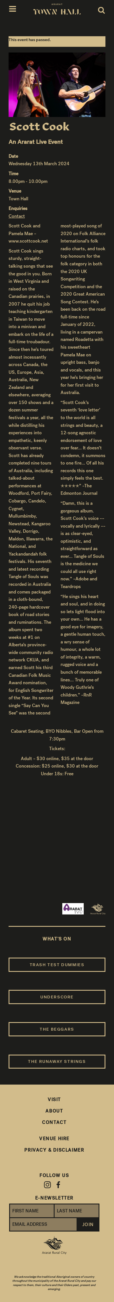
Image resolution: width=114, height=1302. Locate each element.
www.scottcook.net (28, 241)
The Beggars (57, 1029)
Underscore (57, 997)
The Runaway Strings (57, 1061)
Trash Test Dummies (57, 965)
